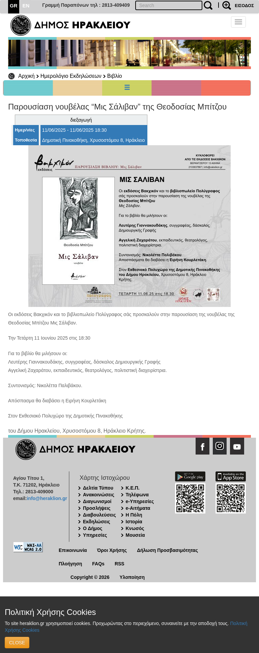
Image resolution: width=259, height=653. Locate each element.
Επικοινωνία (73, 550)
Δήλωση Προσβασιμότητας (167, 550)
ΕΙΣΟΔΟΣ (244, 5)
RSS (119, 563)
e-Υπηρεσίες (140, 501)
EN (26, 5)
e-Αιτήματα (138, 508)
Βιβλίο (114, 76)
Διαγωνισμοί (97, 501)
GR (14, 5)
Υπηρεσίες (95, 535)
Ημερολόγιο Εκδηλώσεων (71, 76)
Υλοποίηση (132, 577)
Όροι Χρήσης (112, 550)
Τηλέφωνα (137, 494)
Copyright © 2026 (89, 577)
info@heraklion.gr (47, 498)
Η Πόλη (134, 515)
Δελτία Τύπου (98, 488)
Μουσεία (135, 535)
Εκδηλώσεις (96, 521)
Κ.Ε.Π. (133, 488)
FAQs (98, 563)
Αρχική (26, 76)
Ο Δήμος (92, 528)
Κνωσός (135, 528)
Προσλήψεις (97, 508)
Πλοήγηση (70, 563)
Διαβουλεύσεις (99, 515)
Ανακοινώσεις (98, 494)
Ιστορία (134, 521)
